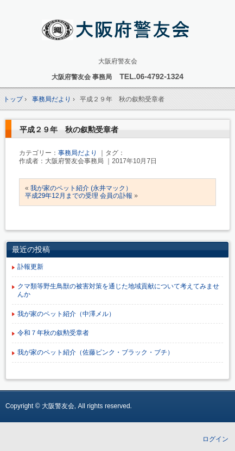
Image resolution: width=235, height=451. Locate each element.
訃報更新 (30, 266)
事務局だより (77, 153)
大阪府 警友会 (117, 31)
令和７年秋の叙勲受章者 (53, 333)
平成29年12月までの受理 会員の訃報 (78, 195)
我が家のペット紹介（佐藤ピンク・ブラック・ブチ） (95, 352)
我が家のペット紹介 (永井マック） (81, 188)
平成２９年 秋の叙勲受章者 (69, 129)
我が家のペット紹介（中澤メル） (66, 314)
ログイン (215, 439)
